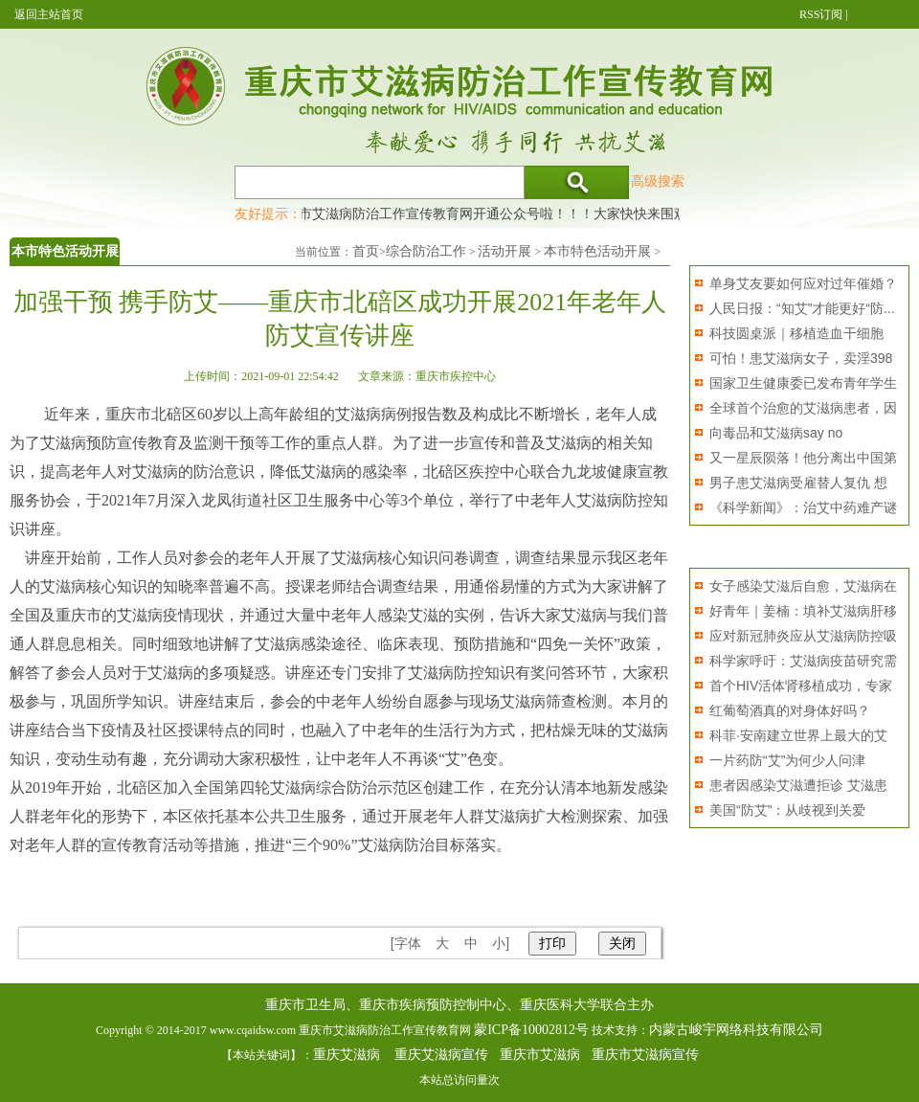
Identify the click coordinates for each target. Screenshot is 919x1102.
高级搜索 (657, 181)
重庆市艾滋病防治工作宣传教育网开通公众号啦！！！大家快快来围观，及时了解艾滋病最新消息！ (569, 213)
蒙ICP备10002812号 (531, 1030)
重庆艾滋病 (346, 1054)
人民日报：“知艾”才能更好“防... (802, 308)
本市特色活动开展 (597, 251)
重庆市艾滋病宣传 (645, 1054)
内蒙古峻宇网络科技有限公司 (736, 1030)
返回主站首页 (48, 14)
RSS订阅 (820, 14)
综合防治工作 (426, 251)
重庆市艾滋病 (540, 1054)
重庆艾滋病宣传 (441, 1054)
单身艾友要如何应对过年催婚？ (803, 283)
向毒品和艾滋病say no (775, 432)
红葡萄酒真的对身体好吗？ (789, 710)
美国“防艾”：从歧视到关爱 (787, 810)
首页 (365, 251)
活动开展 (504, 251)
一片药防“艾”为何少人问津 (787, 760)
